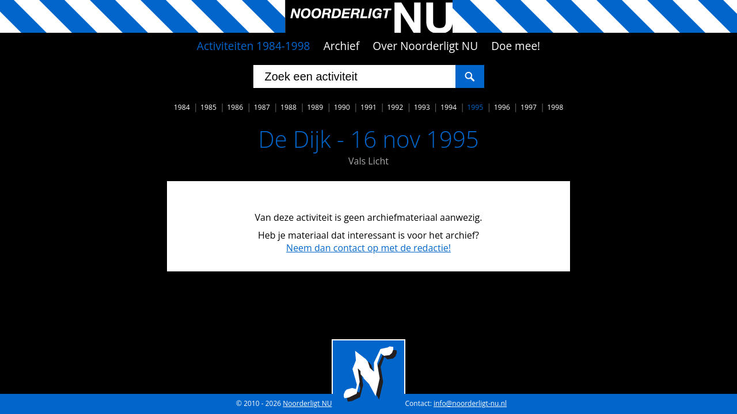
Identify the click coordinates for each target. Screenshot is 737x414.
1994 (448, 107)
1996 (502, 107)
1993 (422, 107)
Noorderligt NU (307, 403)
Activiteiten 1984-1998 (253, 46)
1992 (395, 107)
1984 (182, 107)
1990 (342, 107)
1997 (529, 107)
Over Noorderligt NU (425, 46)
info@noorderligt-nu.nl (470, 403)
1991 (368, 107)
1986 (235, 107)
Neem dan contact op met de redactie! (368, 247)
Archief (342, 46)
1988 (288, 107)
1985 (208, 107)
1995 (475, 107)
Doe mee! (515, 46)
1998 (555, 107)
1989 (315, 107)
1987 (262, 107)
